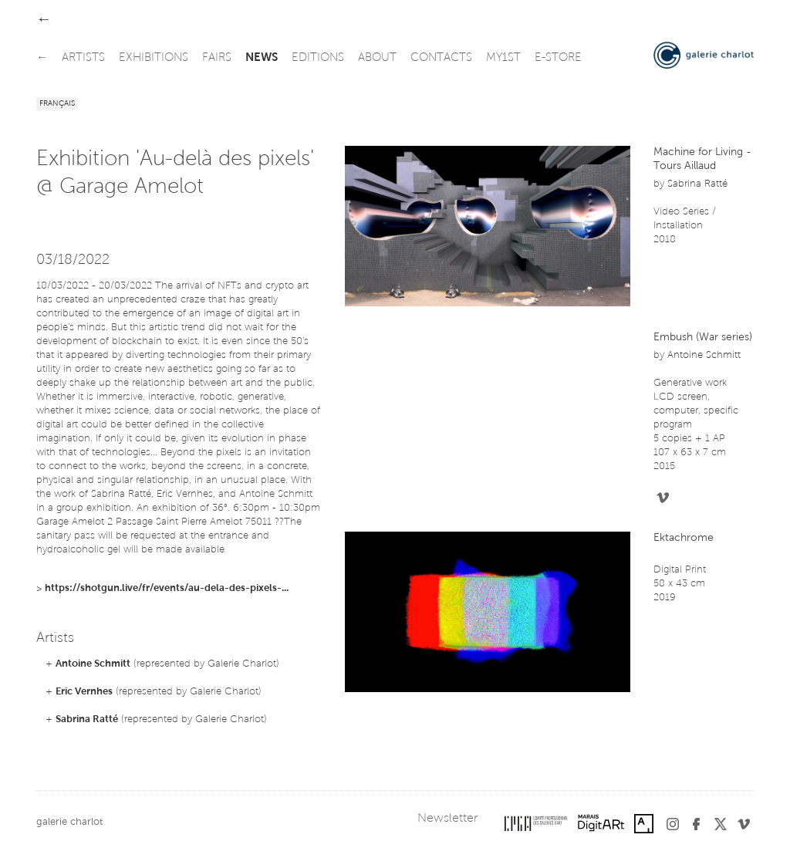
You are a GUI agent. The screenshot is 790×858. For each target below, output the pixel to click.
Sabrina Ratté (87, 719)
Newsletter (447, 818)
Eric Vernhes (84, 692)
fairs (216, 58)
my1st (503, 58)
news (261, 58)
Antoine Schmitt (93, 664)
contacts (441, 58)
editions (318, 58)
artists (83, 58)
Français (57, 104)
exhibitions (153, 58)
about (377, 58)
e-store (558, 58)
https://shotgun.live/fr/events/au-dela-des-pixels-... (167, 588)
